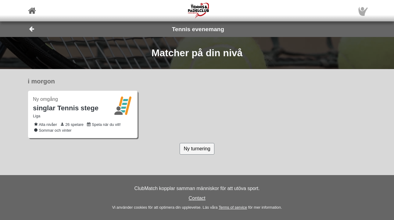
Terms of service (233, 207)
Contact (196, 198)
